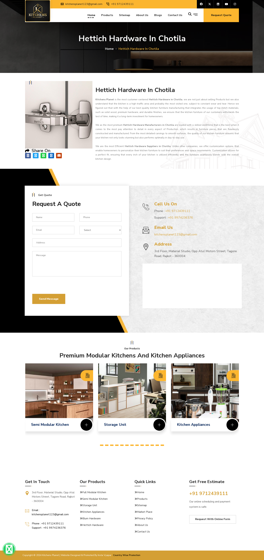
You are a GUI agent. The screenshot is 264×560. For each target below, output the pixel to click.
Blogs (158, 15)
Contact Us (143, 531)
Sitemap (124, 15)
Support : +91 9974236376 (49, 528)
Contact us (175, 15)
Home (91, 15)
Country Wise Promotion (126, 555)
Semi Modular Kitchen (95, 499)
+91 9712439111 (120, 4)
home (109, 49)
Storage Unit (89, 505)
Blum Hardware (91, 518)
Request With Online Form (212, 519)
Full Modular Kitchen (94, 492)
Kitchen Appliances (93, 512)
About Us (142, 15)
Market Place (144, 512)
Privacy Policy (145, 518)
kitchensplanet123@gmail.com (81, 4)
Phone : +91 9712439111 (48, 523)
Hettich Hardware (93, 525)
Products (107, 15)
